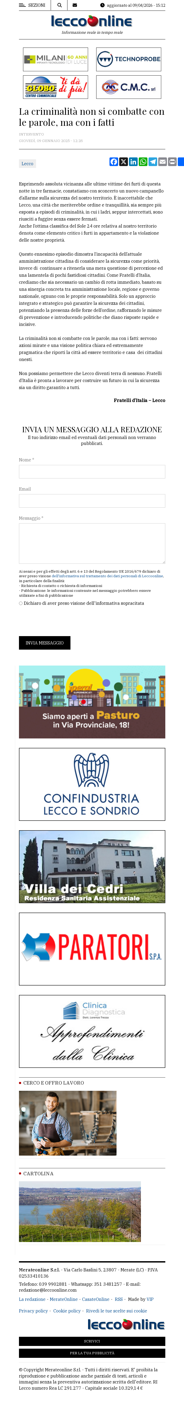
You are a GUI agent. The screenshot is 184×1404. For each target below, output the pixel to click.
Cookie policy (67, 1311)
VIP (150, 1299)
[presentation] (60, 621)
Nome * (26, 460)
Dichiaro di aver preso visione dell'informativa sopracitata (84, 603)
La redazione (32, 1299)
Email (25, 489)
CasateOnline (95, 1299)
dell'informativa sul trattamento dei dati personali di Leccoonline (107, 576)
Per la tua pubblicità (92, 1353)
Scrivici (92, 1341)
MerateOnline (64, 1299)
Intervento (31, 134)
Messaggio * (31, 518)
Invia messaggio (45, 643)
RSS (119, 1299)
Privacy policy (33, 1311)
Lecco (27, 163)
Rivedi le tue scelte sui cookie (116, 1311)
